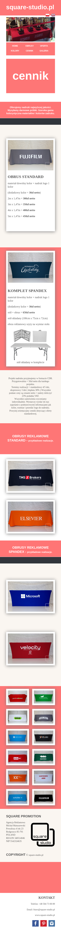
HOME (15, 46)
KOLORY (15, 51)
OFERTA (44, 46)
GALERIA (44, 51)
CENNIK (29, 51)
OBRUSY (29, 46)
